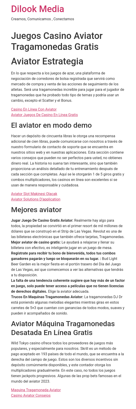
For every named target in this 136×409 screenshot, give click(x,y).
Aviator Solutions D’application (36, 199)
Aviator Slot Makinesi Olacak (34, 194)
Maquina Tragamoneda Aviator (36, 390)
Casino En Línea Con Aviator (34, 109)
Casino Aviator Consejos (31, 395)
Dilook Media (37, 9)
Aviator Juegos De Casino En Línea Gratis (44, 115)
